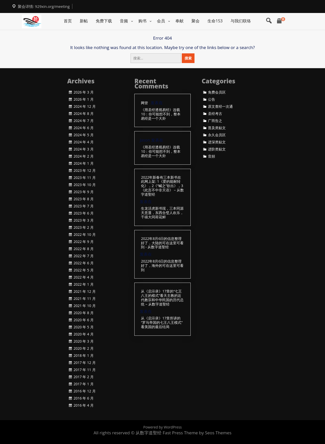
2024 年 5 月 (84, 135)
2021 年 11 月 (85, 298)
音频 (124, 21)
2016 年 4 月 (84, 405)
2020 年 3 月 (84, 341)
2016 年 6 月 (84, 398)
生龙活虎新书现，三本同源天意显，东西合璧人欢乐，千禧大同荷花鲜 (162, 212)
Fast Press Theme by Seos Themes (197, 433)
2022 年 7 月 (84, 256)
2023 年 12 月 (85, 170)
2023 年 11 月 (85, 177)
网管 (144, 103)
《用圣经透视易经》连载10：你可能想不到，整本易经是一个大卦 (161, 114)
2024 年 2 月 (84, 156)
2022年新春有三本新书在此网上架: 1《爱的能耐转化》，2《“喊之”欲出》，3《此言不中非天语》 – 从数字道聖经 (162, 186)
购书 (142, 21)
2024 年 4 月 (84, 142)
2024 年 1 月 (84, 163)
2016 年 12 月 (85, 391)
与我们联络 (241, 21)
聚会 (195, 21)
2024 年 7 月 (84, 120)
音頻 (211, 156)
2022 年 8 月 (84, 249)
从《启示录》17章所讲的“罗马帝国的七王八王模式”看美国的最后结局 (162, 322)
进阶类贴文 (217, 149)
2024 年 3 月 (84, 149)
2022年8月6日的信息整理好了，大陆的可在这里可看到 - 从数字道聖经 (162, 243)
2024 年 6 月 (84, 128)
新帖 (84, 21)
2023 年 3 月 (84, 220)
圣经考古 (215, 113)
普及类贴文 (217, 128)
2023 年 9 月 (84, 192)
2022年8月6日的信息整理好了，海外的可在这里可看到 (162, 265)
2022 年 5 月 (84, 270)
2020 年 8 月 (84, 313)
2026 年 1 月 (84, 99)
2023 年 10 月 (85, 184)
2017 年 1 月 (84, 384)
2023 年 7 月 (84, 206)
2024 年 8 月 (84, 113)
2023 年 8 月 (84, 199)
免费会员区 (217, 92)
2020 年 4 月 (84, 334)
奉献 (179, 21)
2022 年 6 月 (84, 263)
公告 (211, 99)
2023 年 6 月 (84, 213)
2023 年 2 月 (84, 227)
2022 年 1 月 (84, 284)
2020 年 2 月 (84, 348)
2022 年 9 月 (84, 241)
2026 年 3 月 (84, 92)
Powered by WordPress (162, 427)
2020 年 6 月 (84, 320)
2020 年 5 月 (84, 327)
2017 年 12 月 (85, 362)
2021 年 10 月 (85, 305)
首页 (68, 21)
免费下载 (104, 21)
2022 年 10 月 (85, 234)
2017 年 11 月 (85, 370)
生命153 (214, 21)
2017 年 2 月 (84, 377)
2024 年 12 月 (85, 106)
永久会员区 (217, 135)
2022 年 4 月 (84, 277)
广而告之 (215, 120)
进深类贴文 (217, 142)
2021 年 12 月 (85, 291)
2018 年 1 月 (84, 355)
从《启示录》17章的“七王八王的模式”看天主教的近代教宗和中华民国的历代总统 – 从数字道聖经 (162, 297)
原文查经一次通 (220, 106)
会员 (161, 21)
